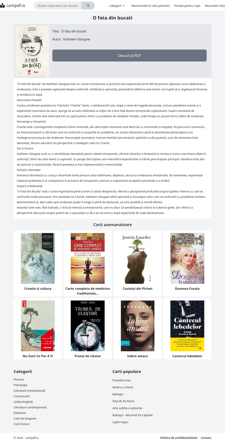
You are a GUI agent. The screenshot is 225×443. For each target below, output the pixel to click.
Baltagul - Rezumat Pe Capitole (133, 415)
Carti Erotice (22, 424)
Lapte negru (121, 422)
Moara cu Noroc (123, 387)
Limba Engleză (23, 402)
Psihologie (20, 385)
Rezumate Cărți (215, 6)
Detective (20, 413)
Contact (206, 438)
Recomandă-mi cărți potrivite (151, 6)
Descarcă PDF (129, 55)
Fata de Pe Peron (124, 401)
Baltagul (118, 394)
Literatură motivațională (29, 390)
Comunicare (21, 396)
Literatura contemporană (30, 407)
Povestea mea (122, 380)
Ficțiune (19, 379)
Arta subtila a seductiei (127, 408)
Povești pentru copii (187, 6)
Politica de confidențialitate (178, 438)
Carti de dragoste (25, 418)
